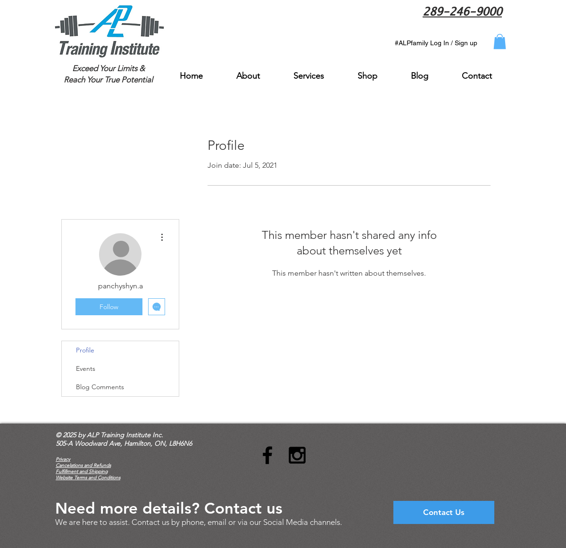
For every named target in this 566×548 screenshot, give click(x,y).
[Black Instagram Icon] (297, 455)
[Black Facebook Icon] (267, 455)
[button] (499, 41)
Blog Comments (100, 387)
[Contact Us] (443, 512)
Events (85, 368)
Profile (85, 350)
